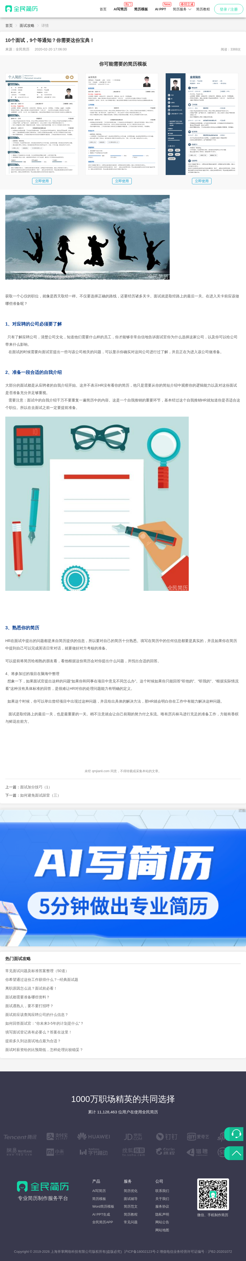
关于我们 (162, 1199)
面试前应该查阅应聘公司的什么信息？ (36, 1014)
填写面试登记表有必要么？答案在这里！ (38, 1032)
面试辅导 (131, 1199)
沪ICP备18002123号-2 (141, 1252)
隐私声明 (162, 1214)
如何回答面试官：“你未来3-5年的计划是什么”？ (44, 1023)
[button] (182, 9)
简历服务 (182, 7)
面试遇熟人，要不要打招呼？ (29, 1006)
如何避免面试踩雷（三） (40, 795)
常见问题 (131, 1222)
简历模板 (99, 1199)
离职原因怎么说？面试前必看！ (31, 988)
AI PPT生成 (101, 1214)
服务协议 (162, 1206)
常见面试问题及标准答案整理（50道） (37, 971)
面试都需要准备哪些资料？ (27, 997)
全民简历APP (102, 1222)
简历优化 (131, 1191)
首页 (103, 9)
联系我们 (162, 1191)
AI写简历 (99, 1191)
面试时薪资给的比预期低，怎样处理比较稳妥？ (44, 1050)
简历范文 (131, 1206)
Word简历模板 (103, 1206)
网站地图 (162, 1230)
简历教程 (203, 9)
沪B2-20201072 (220, 1252)
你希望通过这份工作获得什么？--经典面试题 (41, 979)
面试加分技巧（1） (36, 787)
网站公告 (162, 1222)
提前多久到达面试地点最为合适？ (33, 1041)
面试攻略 (27, 25)
